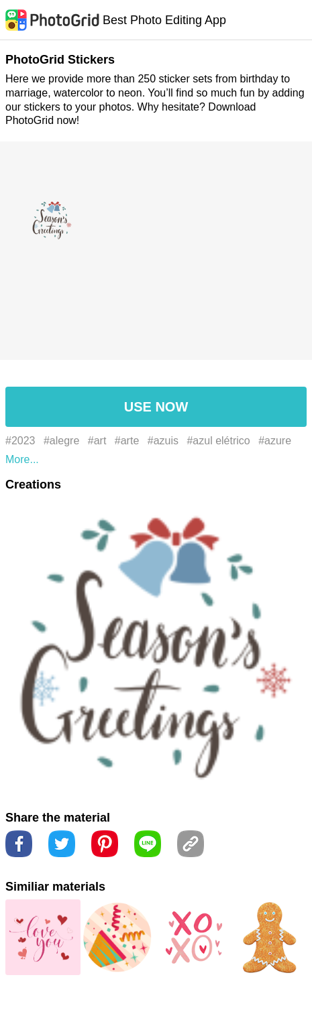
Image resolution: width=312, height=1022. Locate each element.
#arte (127, 440)
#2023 (20, 440)
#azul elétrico (218, 440)
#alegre (61, 440)
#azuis (163, 440)
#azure (274, 440)
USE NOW (156, 406)
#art (97, 440)
